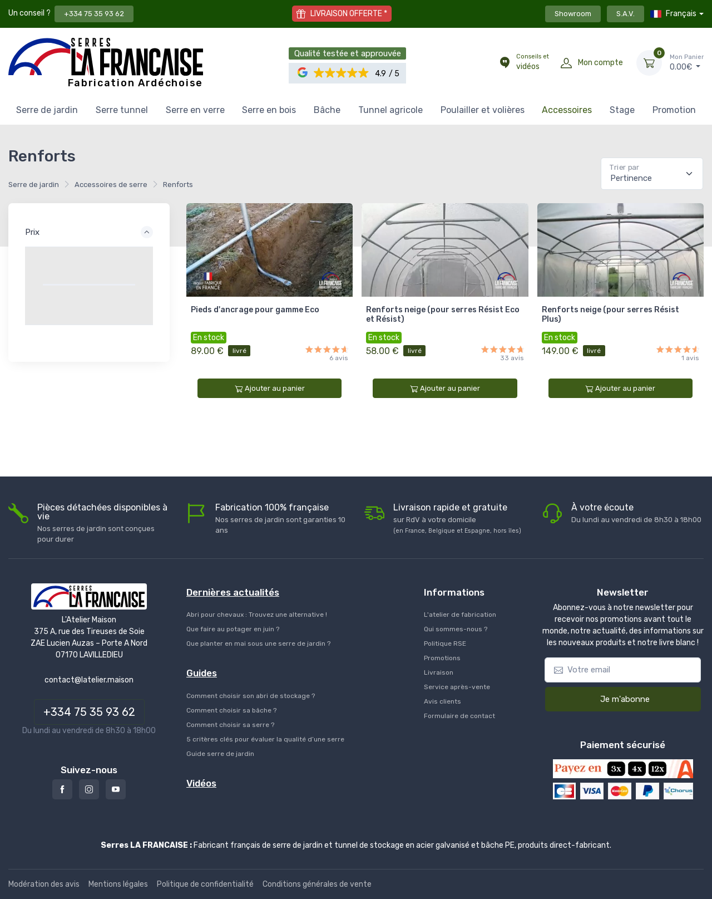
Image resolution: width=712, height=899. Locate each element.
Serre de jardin (47, 110)
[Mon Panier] (649, 63)
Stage (622, 110)
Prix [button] (32, 232)
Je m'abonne (617, 698)
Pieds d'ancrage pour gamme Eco (255, 310)
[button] (341, 73)
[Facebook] (62, 789)
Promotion (674, 110)
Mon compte (600, 62)
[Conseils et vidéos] (504, 63)
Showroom (573, 13)
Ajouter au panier (270, 388)
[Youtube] (116, 789)
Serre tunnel (122, 110)
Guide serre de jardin (220, 754)
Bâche (327, 110)
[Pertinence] (652, 174)
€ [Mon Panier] (687, 62)
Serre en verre (195, 110)
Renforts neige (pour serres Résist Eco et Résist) (443, 314)
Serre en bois (269, 110)
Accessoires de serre (111, 184)
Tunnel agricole (390, 110)
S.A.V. (625, 13)
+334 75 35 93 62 (94, 13)
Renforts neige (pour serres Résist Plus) (610, 314)
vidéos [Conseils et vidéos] (532, 62)
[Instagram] (89, 789)
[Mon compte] (566, 63)
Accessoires (567, 110)
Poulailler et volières (483, 110)
